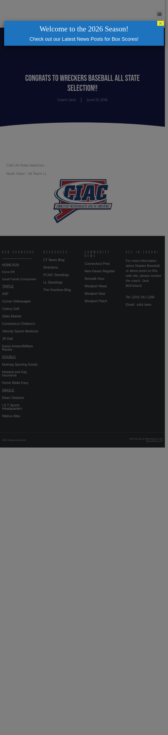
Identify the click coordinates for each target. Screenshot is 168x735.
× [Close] (160, 23)
